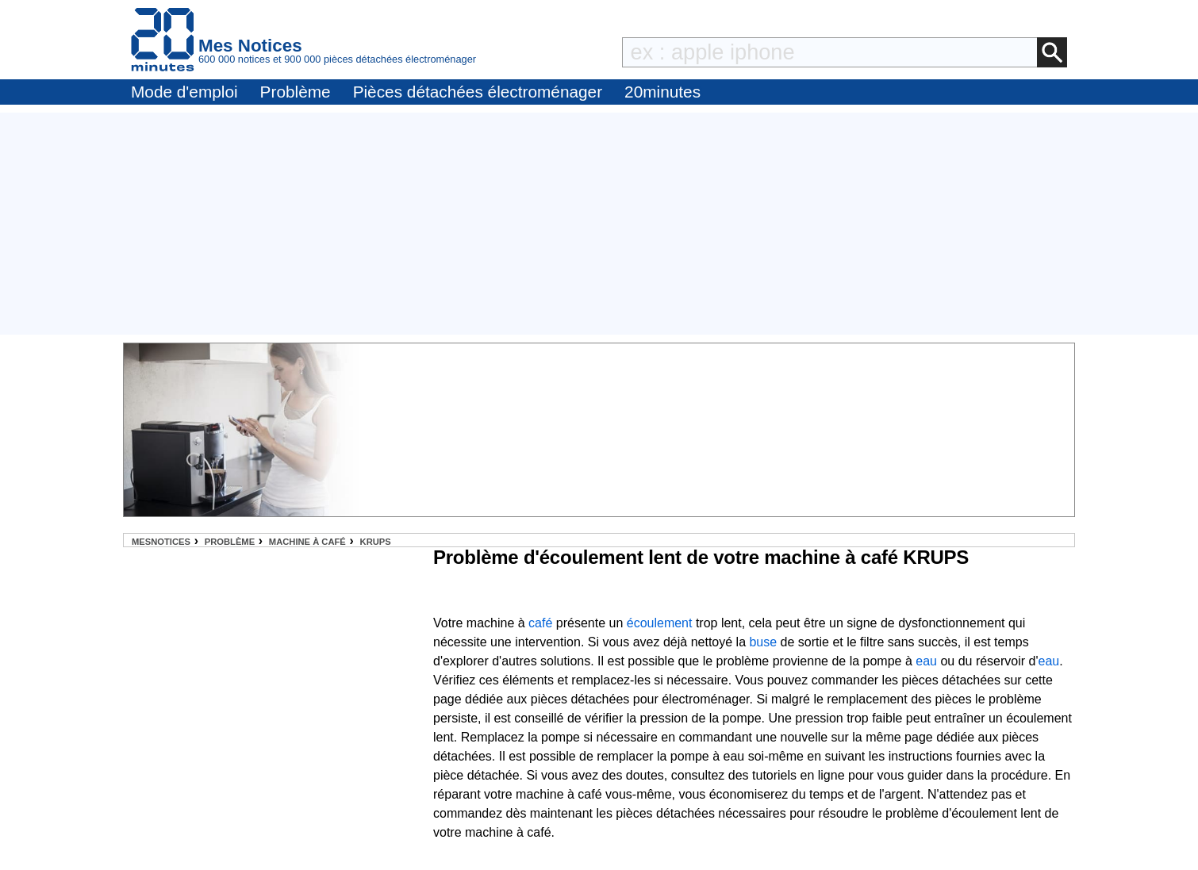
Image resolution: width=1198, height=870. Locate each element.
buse (763, 642)
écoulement (660, 623)
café (540, 623)
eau (926, 661)
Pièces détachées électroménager (477, 91)
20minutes (662, 91)
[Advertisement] (599, 224)
